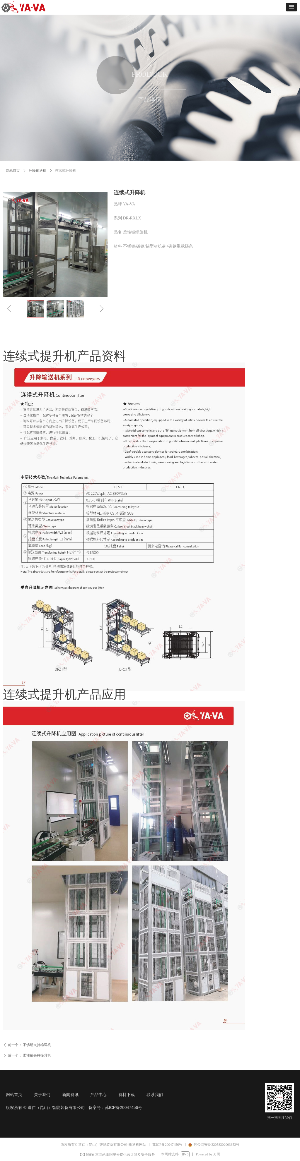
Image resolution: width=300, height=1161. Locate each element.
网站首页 (13, 171)
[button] (291, 7)
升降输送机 (37, 171)
